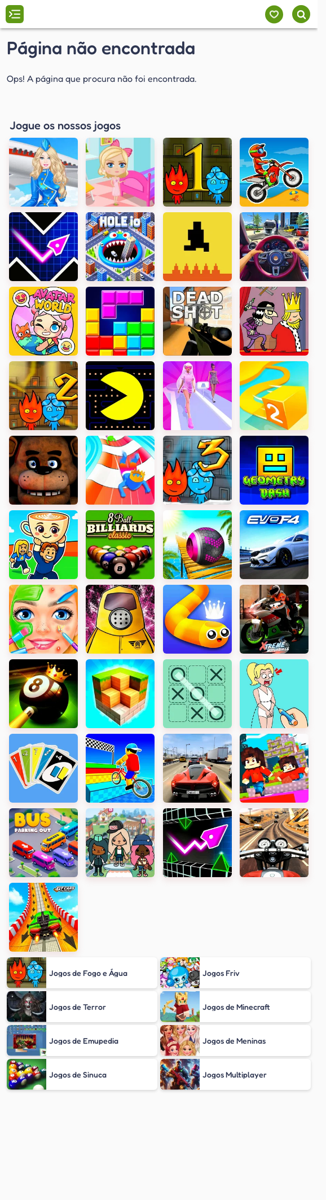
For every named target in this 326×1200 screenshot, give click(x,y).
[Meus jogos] (274, 14)
